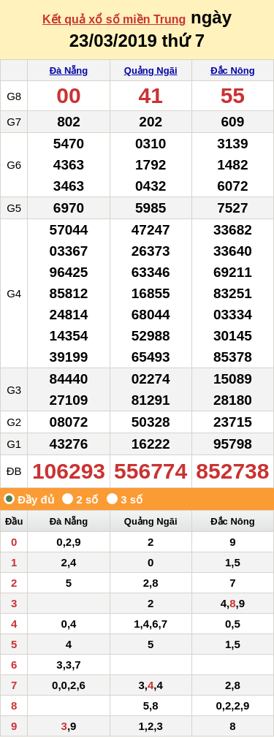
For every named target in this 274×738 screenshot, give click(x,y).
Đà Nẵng (69, 70)
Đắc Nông (232, 70)
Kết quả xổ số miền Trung (114, 19)
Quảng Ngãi (151, 70)
